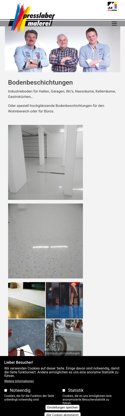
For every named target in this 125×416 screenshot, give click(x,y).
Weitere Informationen (19, 385)
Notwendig (20, 394)
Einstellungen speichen (62, 412)
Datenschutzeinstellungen (62, 358)
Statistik (76, 394)
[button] (45, 164)
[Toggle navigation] (114, 23)
